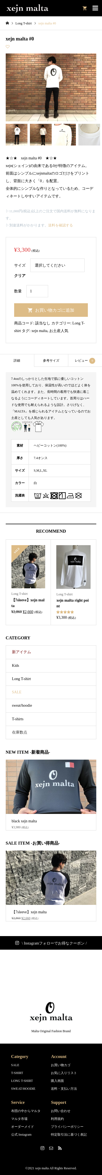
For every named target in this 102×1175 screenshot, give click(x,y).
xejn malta (40, 331)
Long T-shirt (21, 679)
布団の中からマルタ (26, 1111)
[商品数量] (37, 291)
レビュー (85, 361)
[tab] (17, 360)
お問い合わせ (60, 1111)
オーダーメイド (22, 1127)
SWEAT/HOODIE (23, 1089)
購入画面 (57, 1081)
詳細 (17, 360)
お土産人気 (58, 331)
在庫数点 (19, 732)
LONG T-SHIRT (22, 1081)
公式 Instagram (21, 1134)
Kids (15, 666)
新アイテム (21, 652)
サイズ (20, 265)
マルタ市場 (19, 1119)
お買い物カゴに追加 (54, 310)
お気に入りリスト (64, 1073)
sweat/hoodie (22, 705)
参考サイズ (51, 360)
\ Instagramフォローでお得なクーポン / (54, 943)
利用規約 (57, 1119)
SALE (16, 692)
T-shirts (17, 719)
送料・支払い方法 (64, 1089)
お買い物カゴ (60, 1065)
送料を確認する (60, 225)
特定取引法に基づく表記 (69, 1134)
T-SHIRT (17, 1073)
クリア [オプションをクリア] (20, 276)
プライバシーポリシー (67, 1127)
